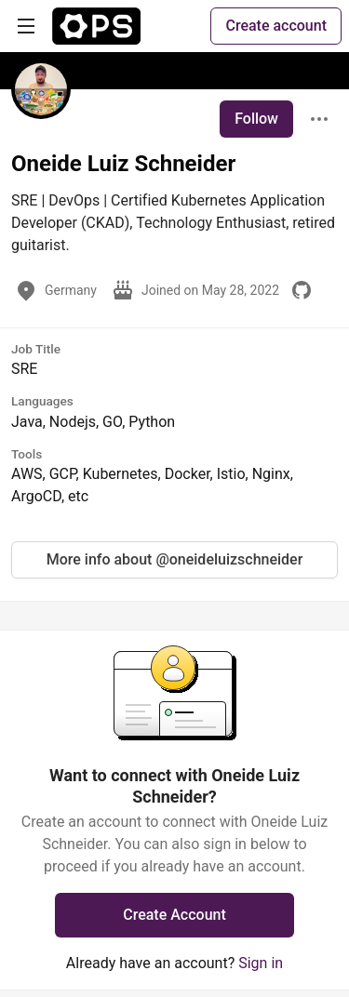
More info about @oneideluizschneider (175, 559)
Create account (276, 25)
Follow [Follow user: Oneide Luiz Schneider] (256, 118)
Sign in (260, 963)
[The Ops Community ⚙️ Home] (96, 26)
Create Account (174, 915)
